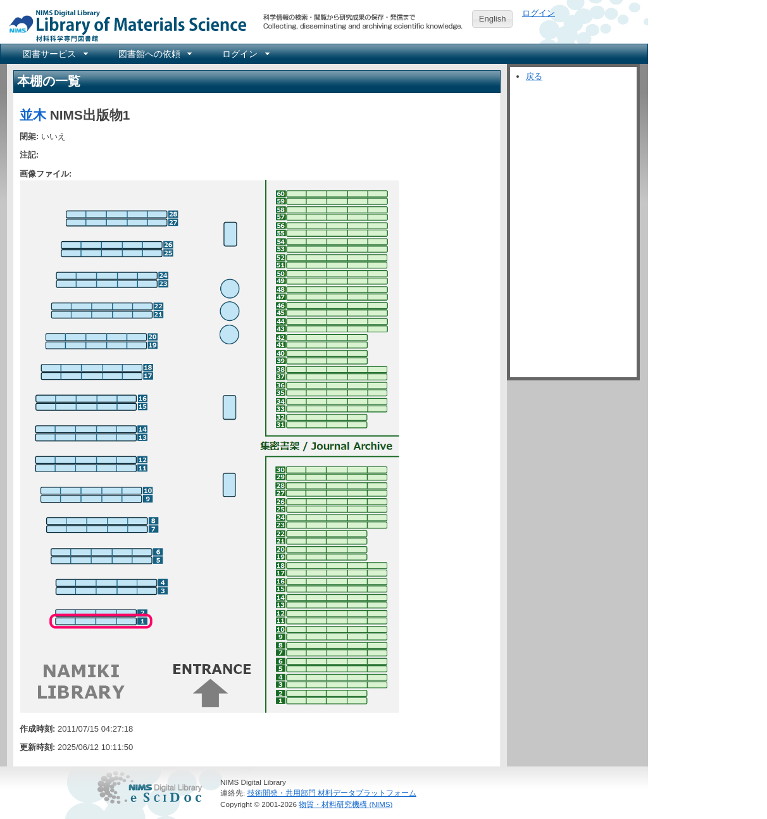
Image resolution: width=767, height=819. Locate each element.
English (492, 18)
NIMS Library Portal (124, 25)
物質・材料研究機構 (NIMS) (345, 804)
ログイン (538, 13)
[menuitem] (54, 53)
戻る (534, 76)
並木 (33, 115)
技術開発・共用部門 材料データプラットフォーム (331, 793)
